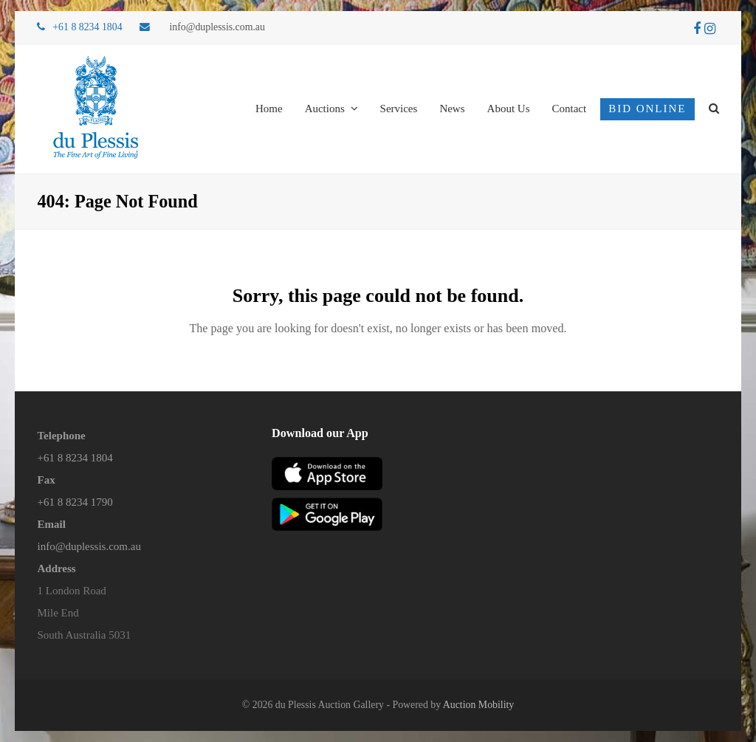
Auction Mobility (478, 704)
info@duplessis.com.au (217, 26)
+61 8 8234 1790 (74, 502)
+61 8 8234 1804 (74, 458)
